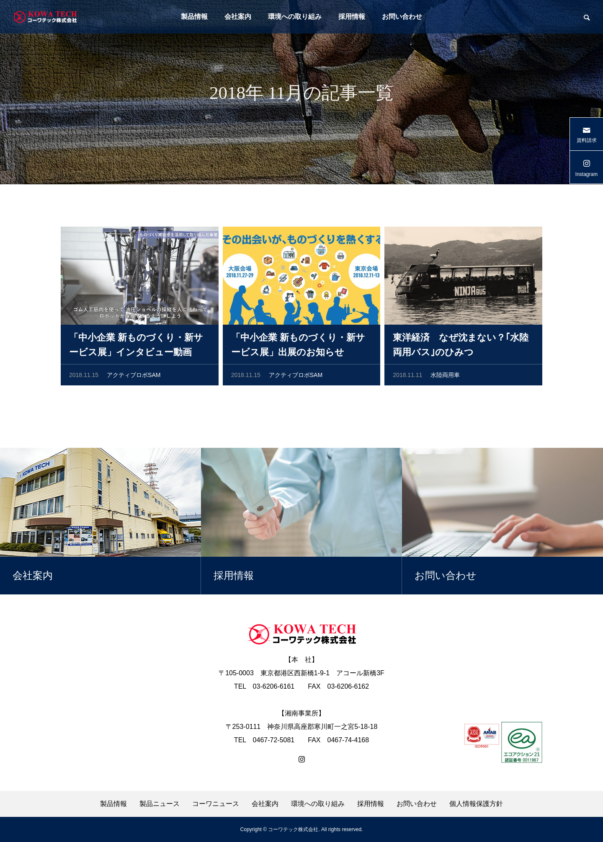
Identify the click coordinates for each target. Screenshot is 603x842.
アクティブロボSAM (133, 376)
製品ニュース (159, 804)
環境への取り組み (295, 16)
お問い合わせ (402, 16)
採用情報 (351, 16)
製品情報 (194, 16)
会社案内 (237, 16)
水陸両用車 (445, 376)
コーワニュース (215, 804)
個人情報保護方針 (476, 804)
